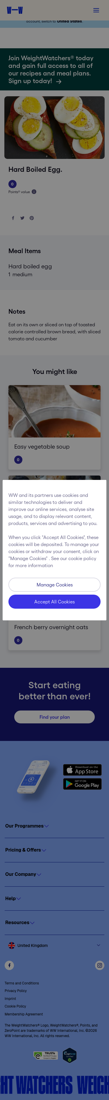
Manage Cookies (55, 584)
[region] (54, 550)
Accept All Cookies (54, 601)
